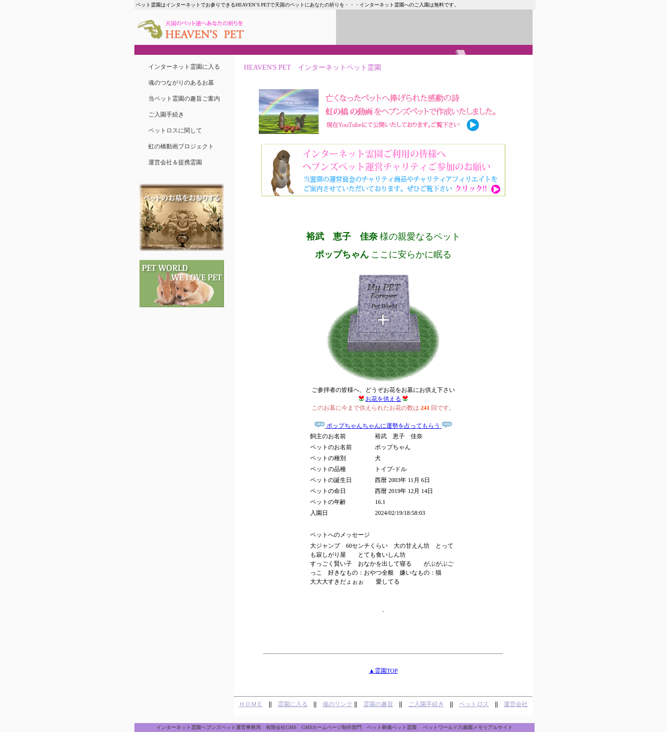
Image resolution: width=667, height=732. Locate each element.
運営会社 (516, 704)
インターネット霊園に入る (184, 66)
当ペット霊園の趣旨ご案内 (184, 98)
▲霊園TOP (383, 670)
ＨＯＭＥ (251, 704)
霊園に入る (293, 704)
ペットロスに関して (175, 130)
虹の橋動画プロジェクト (181, 146)
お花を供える (383, 398)
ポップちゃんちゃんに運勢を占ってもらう (383, 425)
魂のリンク (337, 704)
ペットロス (474, 704)
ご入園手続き (166, 114)
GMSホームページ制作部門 (332, 727)
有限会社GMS (281, 727)
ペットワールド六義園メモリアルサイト (468, 727)
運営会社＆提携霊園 (175, 162)
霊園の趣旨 (378, 704)
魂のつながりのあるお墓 (181, 82)
